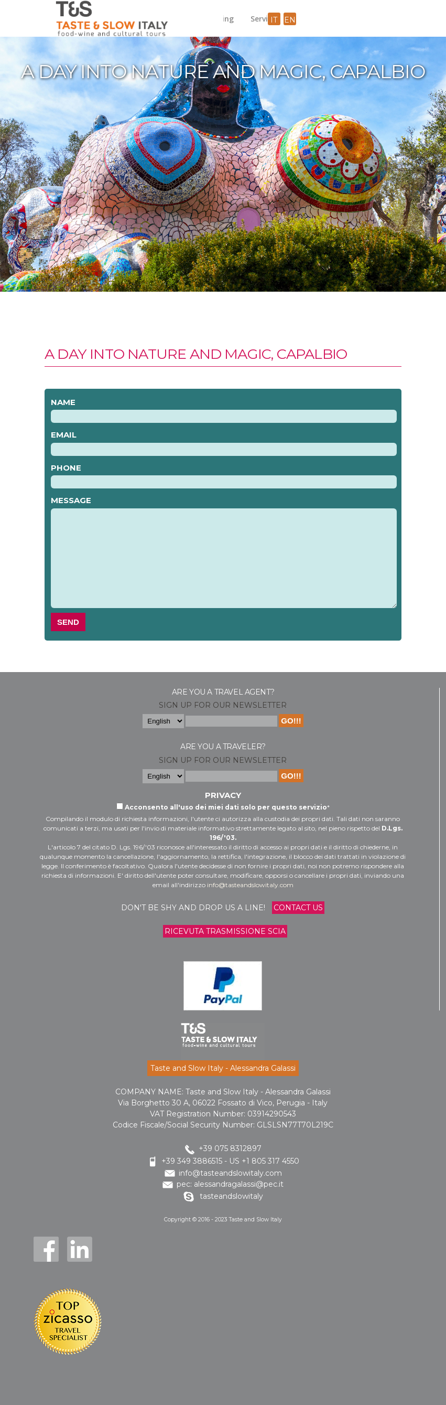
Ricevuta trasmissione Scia (225, 931)
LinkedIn (79, 1249)
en (290, 20)
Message (71, 500)
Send (68, 622)
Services (265, 19)
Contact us (298, 907)
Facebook (46, 1249)
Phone (66, 468)
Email (64, 435)
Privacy (223, 795)
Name (63, 402)
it (273, 20)
